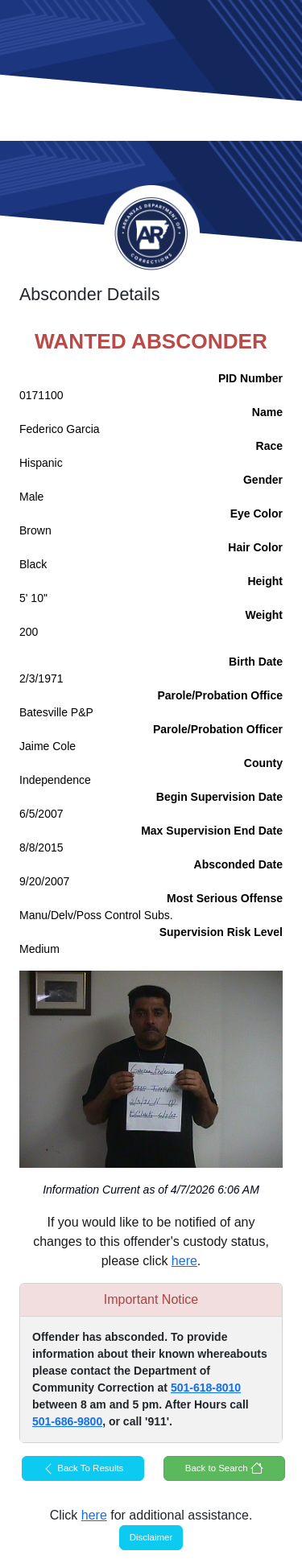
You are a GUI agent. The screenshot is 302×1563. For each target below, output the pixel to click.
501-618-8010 (206, 1387)
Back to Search (224, 1468)
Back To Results (82, 1468)
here (184, 1261)
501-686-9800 (67, 1421)
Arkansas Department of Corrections (151, 233)
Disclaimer (151, 1537)
